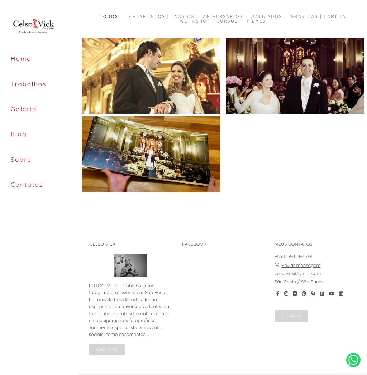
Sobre (21, 159)
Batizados (267, 17)
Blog (19, 134)
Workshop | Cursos (209, 21)
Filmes (256, 21)
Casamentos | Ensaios (161, 17)
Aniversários (223, 17)
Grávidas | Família (318, 17)
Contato (291, 315)
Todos (109, 17)
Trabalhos (29, 84)
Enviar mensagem (301, 265)
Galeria (24, 109)
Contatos (27, 184)
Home (21, 58)
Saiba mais (106, 349)
